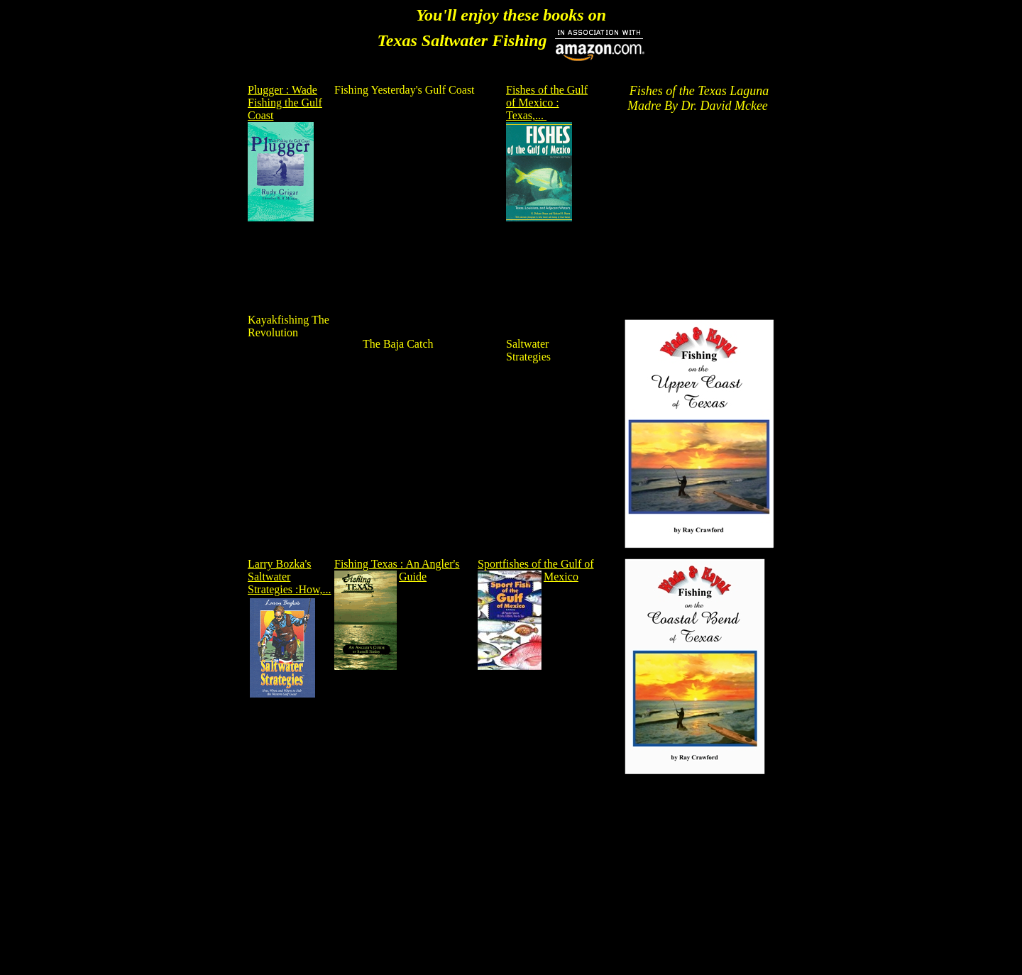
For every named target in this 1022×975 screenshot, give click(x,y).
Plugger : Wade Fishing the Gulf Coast (285, 102)
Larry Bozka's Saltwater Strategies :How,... (289, 576)
